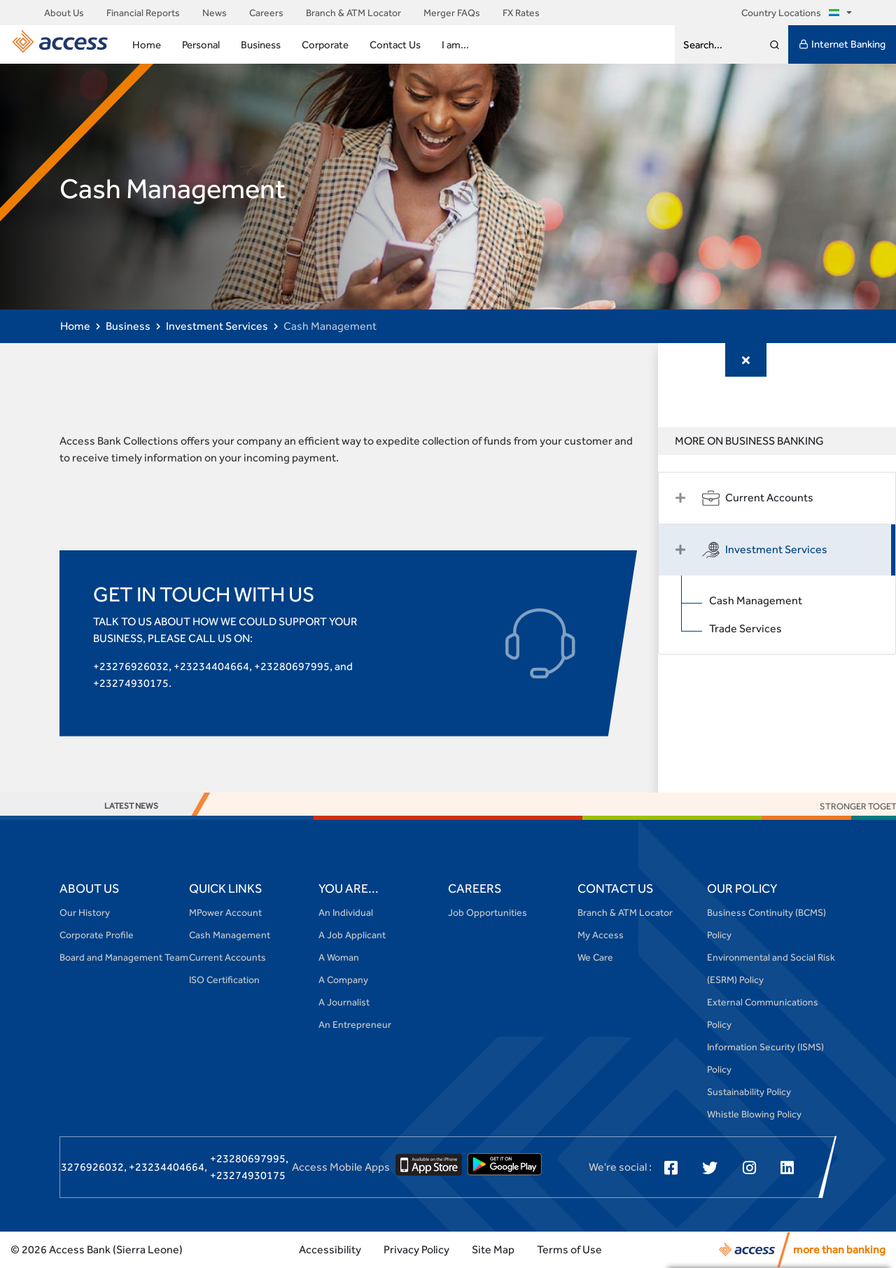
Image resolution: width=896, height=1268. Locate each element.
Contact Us (395, 44)
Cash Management (755, 600)
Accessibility (330, 1249)
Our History (84, 912)
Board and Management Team (123, 957)
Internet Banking (842, 44)
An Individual (345, 912)
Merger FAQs (452, 12)
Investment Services (217, 326)
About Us (64, 12)
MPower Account (225, 912)
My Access (601, 934)
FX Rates (521, 12)
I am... (455, 44)
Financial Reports (143, 12)
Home (146, 44)
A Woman (338, 957)
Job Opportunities (487, 912)
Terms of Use (569, 1249)
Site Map (493, 1249)
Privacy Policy (416, 1249)
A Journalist (344, 1002)
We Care (595, 957)
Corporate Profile (96, 934)
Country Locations (792, 12)
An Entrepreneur (354, 1024)
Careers (266, 12)
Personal (201, 44)
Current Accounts (227, 957)
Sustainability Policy (749, 1091)
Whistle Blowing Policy (754, 1114)
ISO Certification (224, 979)
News (214, 12)
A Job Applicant (352, 934)
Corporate (325, 44)
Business (261, 44)
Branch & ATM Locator (353, 12)
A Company (343, 979)
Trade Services (745, 628)
